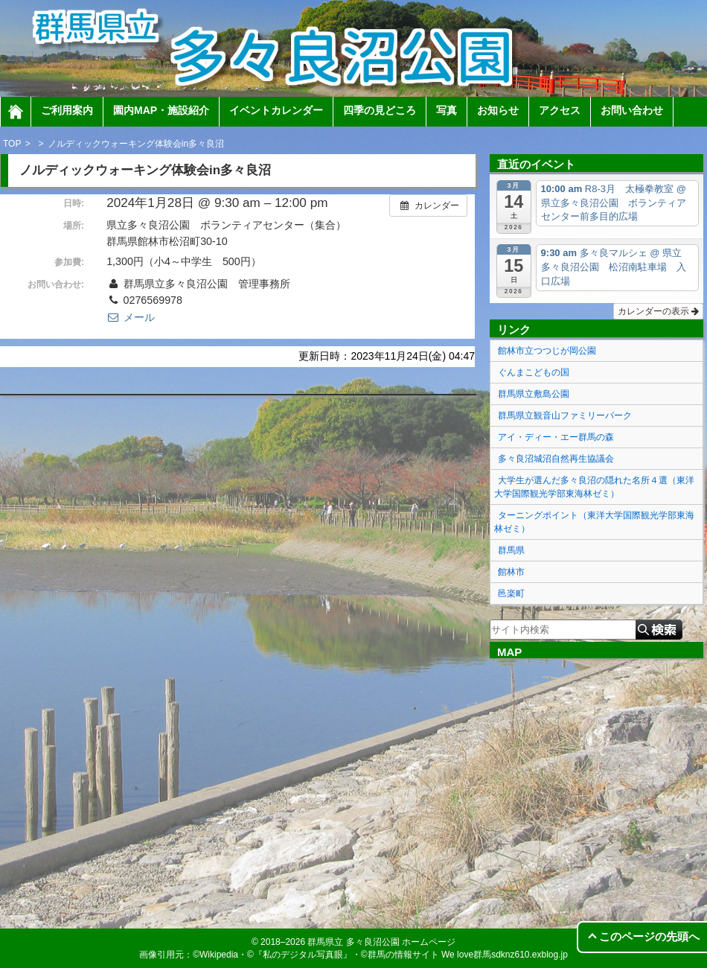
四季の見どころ (379, 110)
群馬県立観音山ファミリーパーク (565, 415)
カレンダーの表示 (658, 311)
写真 (446, 110)
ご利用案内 (67, 110)
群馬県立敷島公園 (533, 394)
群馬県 (511, 550)
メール (130, 317)
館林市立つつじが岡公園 (547, 351)
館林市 (511, 572)
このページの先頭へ (649, 936)
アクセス (559, 110)
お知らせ (498, 110)
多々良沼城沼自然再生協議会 (556, 458)
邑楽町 (511, 593)
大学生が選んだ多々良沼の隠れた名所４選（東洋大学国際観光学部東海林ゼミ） (594, 487)
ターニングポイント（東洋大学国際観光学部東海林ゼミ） (594, 522)
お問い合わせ (632, 110)
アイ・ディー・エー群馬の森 (556, 437)
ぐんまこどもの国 (533, 372)
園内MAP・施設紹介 (161, 110)
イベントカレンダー (276, 110)
